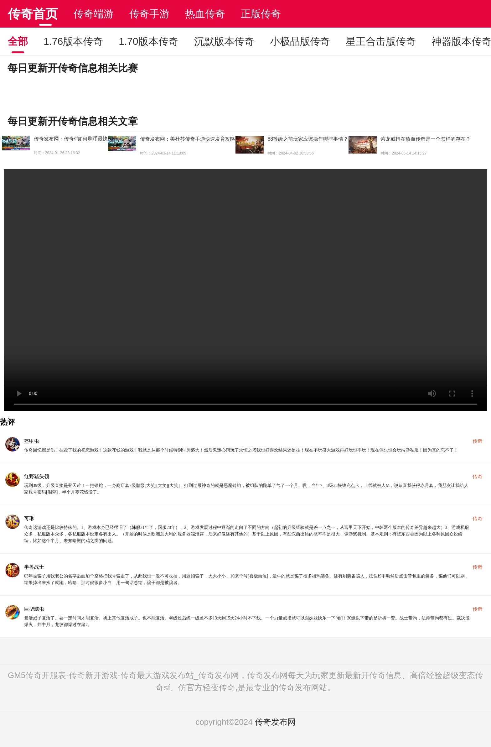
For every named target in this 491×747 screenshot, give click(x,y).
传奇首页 (33, 14)
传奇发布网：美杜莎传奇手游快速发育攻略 (187, 139)
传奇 (478, 441)
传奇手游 (149, 13)
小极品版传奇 (300, 41)
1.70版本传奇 (148, 41)
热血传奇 (205, 13)
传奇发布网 (275, 722)
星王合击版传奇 (381, 41)
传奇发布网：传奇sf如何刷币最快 (71, 138)
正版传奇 (261, 13)
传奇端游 (94, 13)
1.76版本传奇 (73, 41)
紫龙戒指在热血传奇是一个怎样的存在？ (425, 139)
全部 (18, 41)
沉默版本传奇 (224, 41)
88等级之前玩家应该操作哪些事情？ (307, 139)
